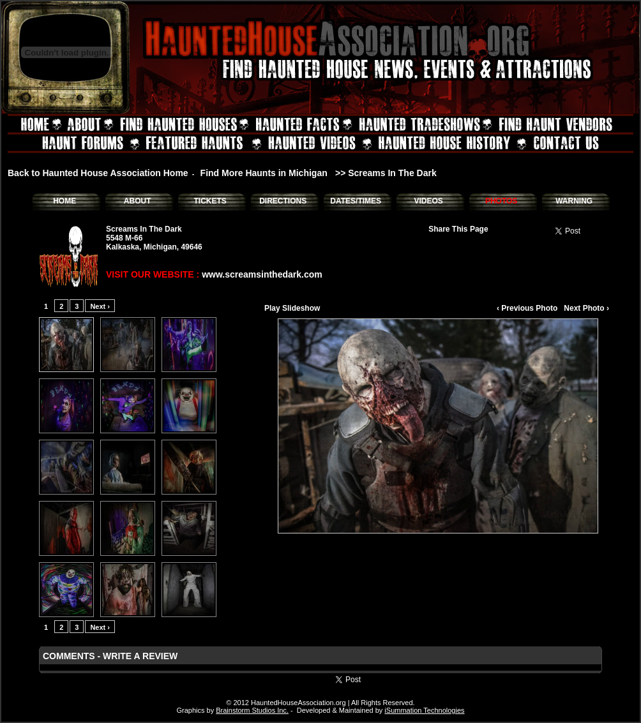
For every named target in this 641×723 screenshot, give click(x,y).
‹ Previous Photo (527, 308)
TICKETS (209, 201)
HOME (64, 201)
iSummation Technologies (424, 710)
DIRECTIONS (282, 201)
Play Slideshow (292, 308)
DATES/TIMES (355, 201)
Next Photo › (586, 308)
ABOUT (137, 201)
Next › (100, 306)
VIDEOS (428, 201)
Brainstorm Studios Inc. (252, 710)
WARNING (573, 201)
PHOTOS (501, 201)
